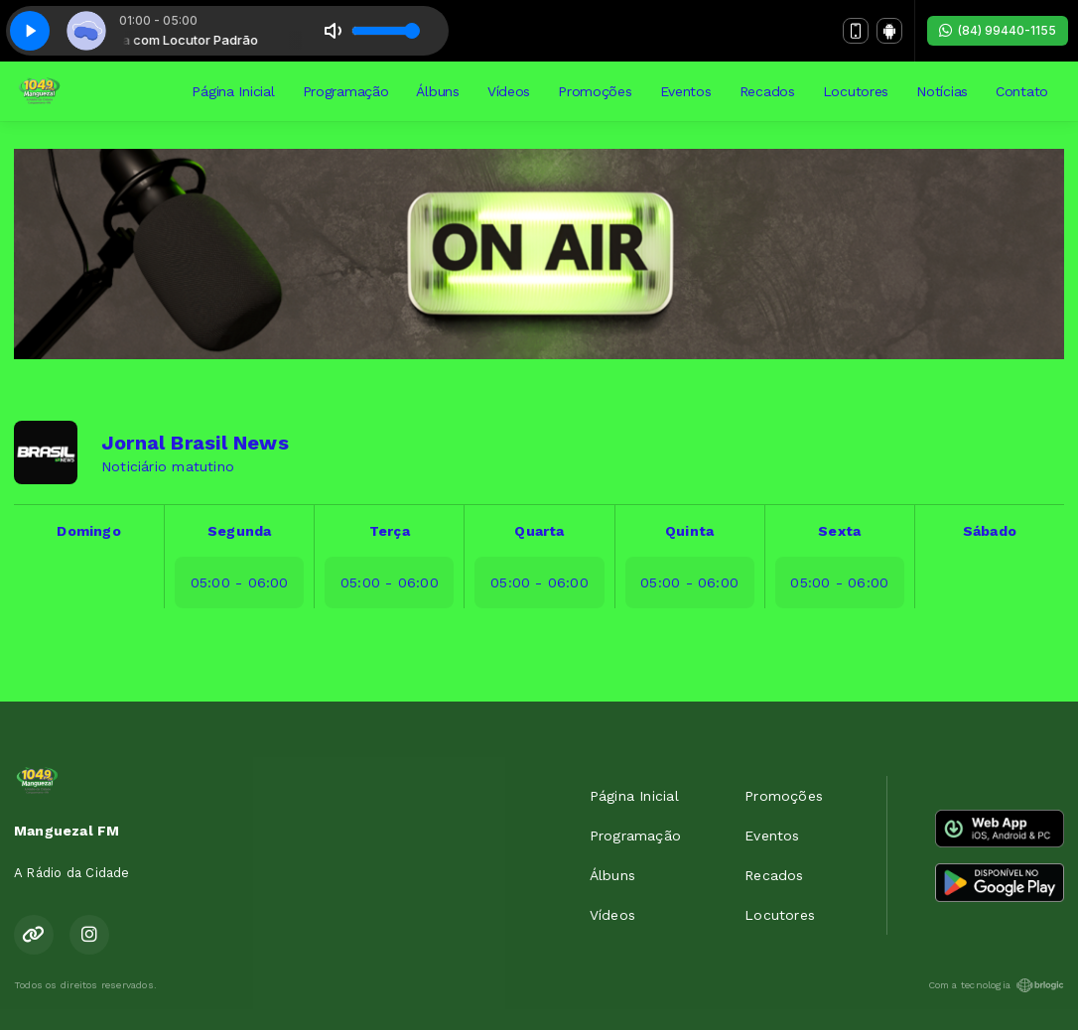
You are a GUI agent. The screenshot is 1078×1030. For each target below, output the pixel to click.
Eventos (686, 91)
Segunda (239, 531)
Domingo (88, 531)
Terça (389, 531)
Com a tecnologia (996, 985)
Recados (767, 91)
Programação (346, 91)
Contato (1022, 91)
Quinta (689, 531)
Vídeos (508, 91)
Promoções (594, 91)
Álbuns (437, 91)
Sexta (839, 531)
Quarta (539, 531)
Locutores (855, 91)
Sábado (989, 531)
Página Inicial (233, 91)
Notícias (942, 91)
